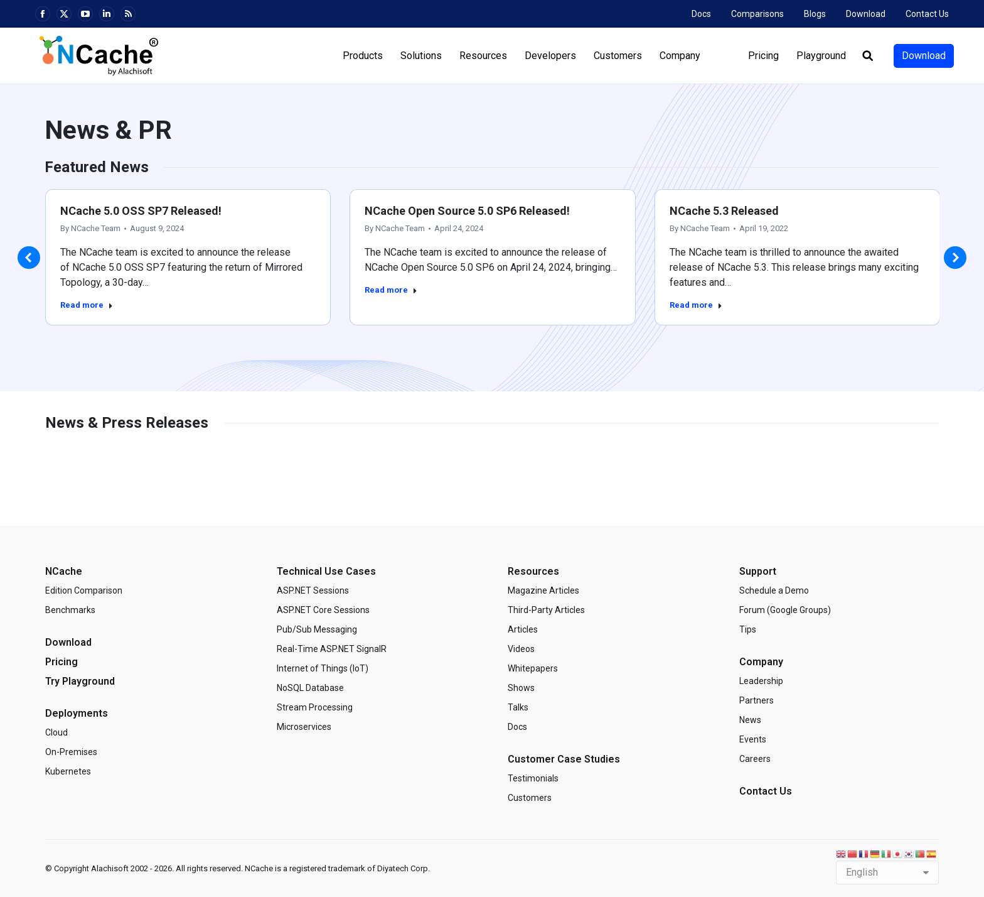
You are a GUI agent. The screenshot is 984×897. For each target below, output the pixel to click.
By (90, 228)
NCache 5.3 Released (724, 210)
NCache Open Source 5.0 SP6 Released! (467, 210)
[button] (29, 257)
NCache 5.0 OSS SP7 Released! (141, 210)
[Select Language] (887, 872)
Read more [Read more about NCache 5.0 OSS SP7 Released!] (86, 305)
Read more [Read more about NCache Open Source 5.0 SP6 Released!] (391, 290)
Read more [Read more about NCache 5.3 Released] (696, 305)
